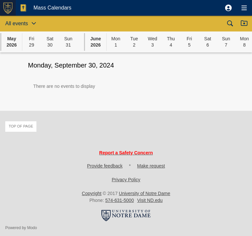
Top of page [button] (21, 126)
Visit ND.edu (150, 200)
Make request (151, 165)
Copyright (91, 193)
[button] (228, 8)
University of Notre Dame (144, 193)
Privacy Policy (126, 179)
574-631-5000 (119, 200)
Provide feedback (104, 165)
